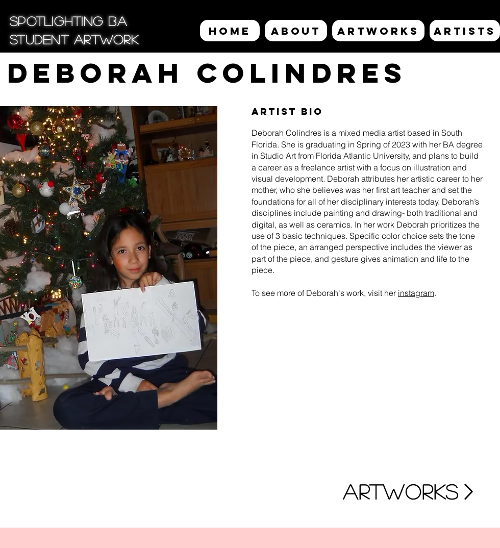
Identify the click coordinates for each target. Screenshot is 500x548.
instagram (416, 293)
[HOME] (230, 30)
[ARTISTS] (465, 30)
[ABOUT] (296, 30)
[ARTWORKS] (378, 30)
